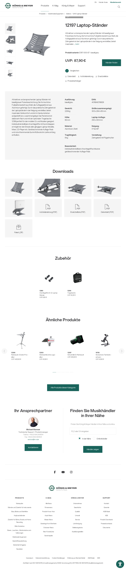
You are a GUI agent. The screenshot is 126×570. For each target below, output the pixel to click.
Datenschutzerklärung (42, 558)
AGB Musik (91, 558)
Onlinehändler (100, 438)
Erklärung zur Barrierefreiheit (76, 558)
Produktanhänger (73, 81)
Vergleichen (74, 70)
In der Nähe (84, 438)
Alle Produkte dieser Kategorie (63, 387)
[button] (54, 372)
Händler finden (103, 2)
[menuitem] (45, 5)
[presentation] (4, 351)
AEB (98, 558)
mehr (77, 44)
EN (95, 2)
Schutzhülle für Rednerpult (76, 355)
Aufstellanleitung (85, 76)
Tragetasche (71, 293)
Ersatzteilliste (102, 76)
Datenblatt (70, 76)
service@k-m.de (33, 439)
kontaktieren (33, 447)
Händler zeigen (93, 449)
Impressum (29, 558)
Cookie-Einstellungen (58, 558)
